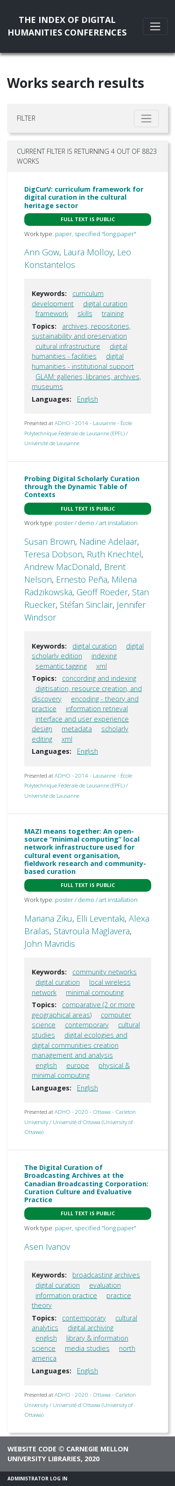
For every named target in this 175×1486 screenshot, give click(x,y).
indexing (104, 655)
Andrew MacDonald (62, 566)
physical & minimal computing (81, 1070)
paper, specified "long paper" (95, 234)
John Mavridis (49, 943)
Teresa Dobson (53, 554)
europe (77, 1065)
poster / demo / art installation (96, 523)
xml (101, 666)
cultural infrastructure (67, 346)
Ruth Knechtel (114, 554)
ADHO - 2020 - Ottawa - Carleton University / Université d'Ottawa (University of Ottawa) (80, 1121)
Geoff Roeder (102, 592)
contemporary (87, 1024)
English (87, 399)
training (113, 313)
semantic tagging (61, 666)
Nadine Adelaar (108, 541)
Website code (31, 1448)
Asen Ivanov (47, 1246)
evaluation (105, 1285)
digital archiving (90, 1327)
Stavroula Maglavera (92, 931)
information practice (66, 1295)
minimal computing (95, 992)
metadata (77, 728)
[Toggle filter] (146, 118)
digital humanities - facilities (79, 351)
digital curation (105, 303)
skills (84, 313)
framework (51, 313)
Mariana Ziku (48, 918)
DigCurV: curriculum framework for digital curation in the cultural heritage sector (83, 197)
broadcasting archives (106, 1274)
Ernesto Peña (81, 579)
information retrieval (97, 708)
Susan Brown (49, 541)
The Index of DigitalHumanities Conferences (66, 26)
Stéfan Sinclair (86, 604)
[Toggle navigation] (155, 26)
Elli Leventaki (101, 918)
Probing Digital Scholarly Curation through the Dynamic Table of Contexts (82, 486)
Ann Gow (41, 252)
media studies (87, 1348)
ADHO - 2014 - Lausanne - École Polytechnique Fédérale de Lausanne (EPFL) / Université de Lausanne (78, 433)
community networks (104, 971)
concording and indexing (99, 678)
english (46, 1065)
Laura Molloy (88, 252)
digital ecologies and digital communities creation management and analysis (79, 1045)
